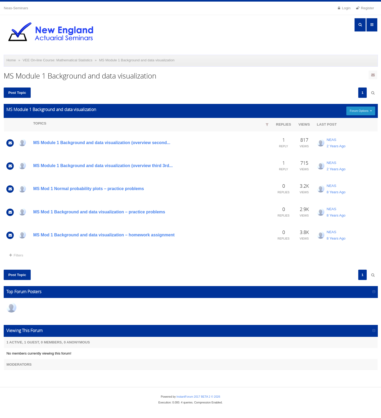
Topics (39, 123)
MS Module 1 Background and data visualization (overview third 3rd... (103, 165)
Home (11, 60)
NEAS (331, 140)
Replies (283, 124)
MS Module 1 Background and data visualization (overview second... (101, 142)
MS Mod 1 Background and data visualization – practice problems (99, 212)
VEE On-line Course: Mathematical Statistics (57, 60)
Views (304, 124)
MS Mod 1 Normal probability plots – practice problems (88, 188)
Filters (16, 255)
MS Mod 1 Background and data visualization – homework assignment (103, 235)
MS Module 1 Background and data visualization (137, 60)
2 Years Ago (336, 146)
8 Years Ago (336, 192)
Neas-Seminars (16, 8)
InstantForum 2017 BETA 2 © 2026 (198, 396)
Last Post (327, 124)
